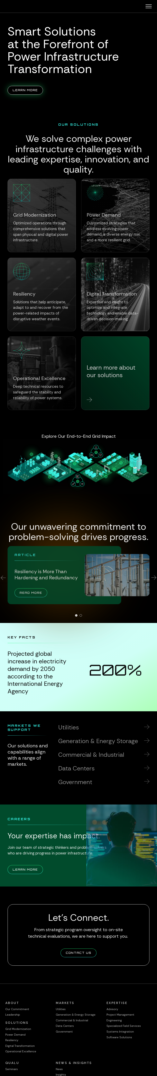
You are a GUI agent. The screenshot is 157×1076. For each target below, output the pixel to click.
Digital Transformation (20, 1046)
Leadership (12, 1014)
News (59, 1069)
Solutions (17, 1023)
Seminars (11, 1069)
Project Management (120, 1014)
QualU (12, 1063)
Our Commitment (17, 1009)
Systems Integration (120, 1031)
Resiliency (11, 1040)
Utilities (61, 1009)
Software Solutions (119, 1037)
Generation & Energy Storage (75, 1014)
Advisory (112, 1009)
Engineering (114, 1020)
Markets (65, 1003)
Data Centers (65, 1026)
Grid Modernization (18, 1029)
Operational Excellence (20, 1051)
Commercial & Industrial (72, 1020)
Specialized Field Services (124, 1026)
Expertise (117, 1003)
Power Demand (15, 1034)
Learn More (28, 90)
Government (64, 1031)
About (12, 1003)
